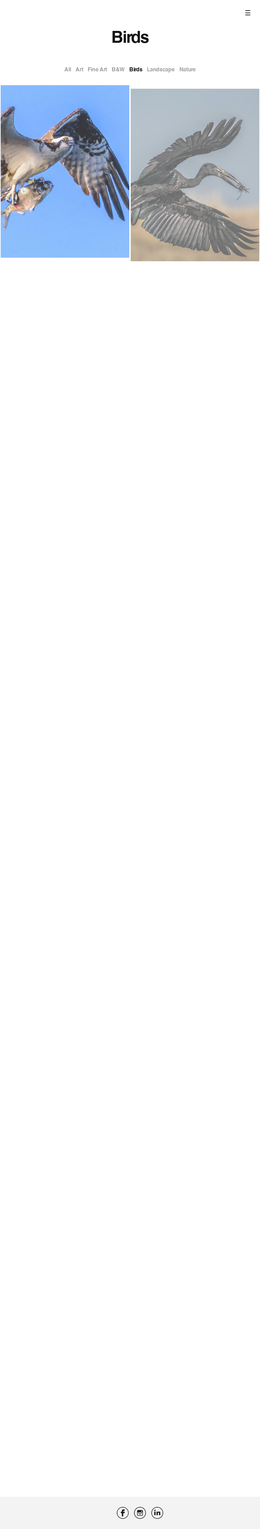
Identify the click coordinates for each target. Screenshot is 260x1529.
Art (79, 69)
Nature (187, 69)
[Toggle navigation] (248, 1)
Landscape (160, 69)
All (67, 69)
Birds (135, 69)
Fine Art (97, 69)
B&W (118, 69)
